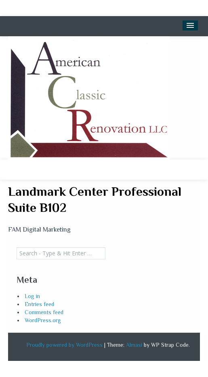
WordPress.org (43, 320)
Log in (32, 296)
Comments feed (44, 312)
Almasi (134, 345)
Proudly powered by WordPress (64, 345)
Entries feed (39, 304)
